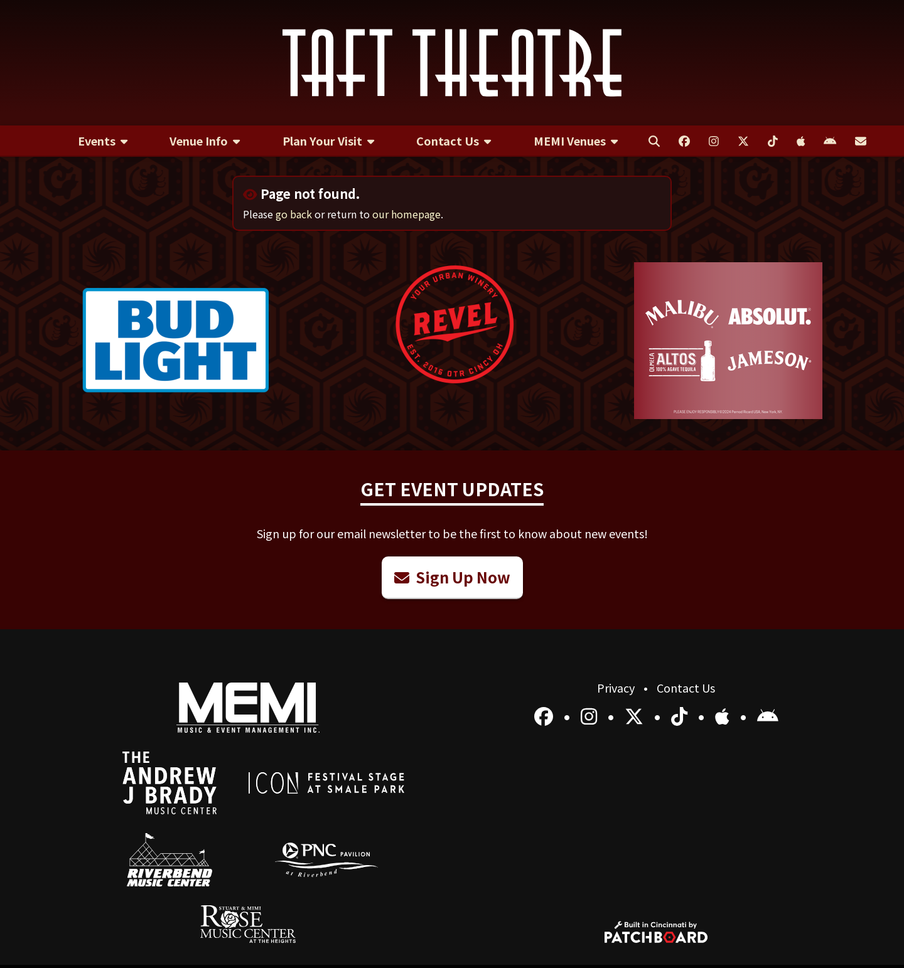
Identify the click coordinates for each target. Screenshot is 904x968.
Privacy (617, 687)
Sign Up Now (452, 577)
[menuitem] (102, 141)
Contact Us (686, 687)
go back (294, 213)
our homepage (406, 213)
